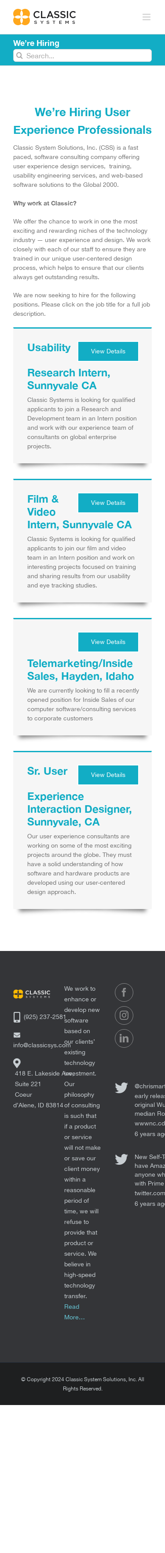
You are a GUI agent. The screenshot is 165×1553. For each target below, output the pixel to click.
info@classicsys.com (42, 1045)
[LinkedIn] (124, 1038)
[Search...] (82, 55)
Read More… (74, 1312)
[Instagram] (124, 1015)
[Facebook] (124, 992)
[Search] (19, 55)
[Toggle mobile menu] (147, 17)
